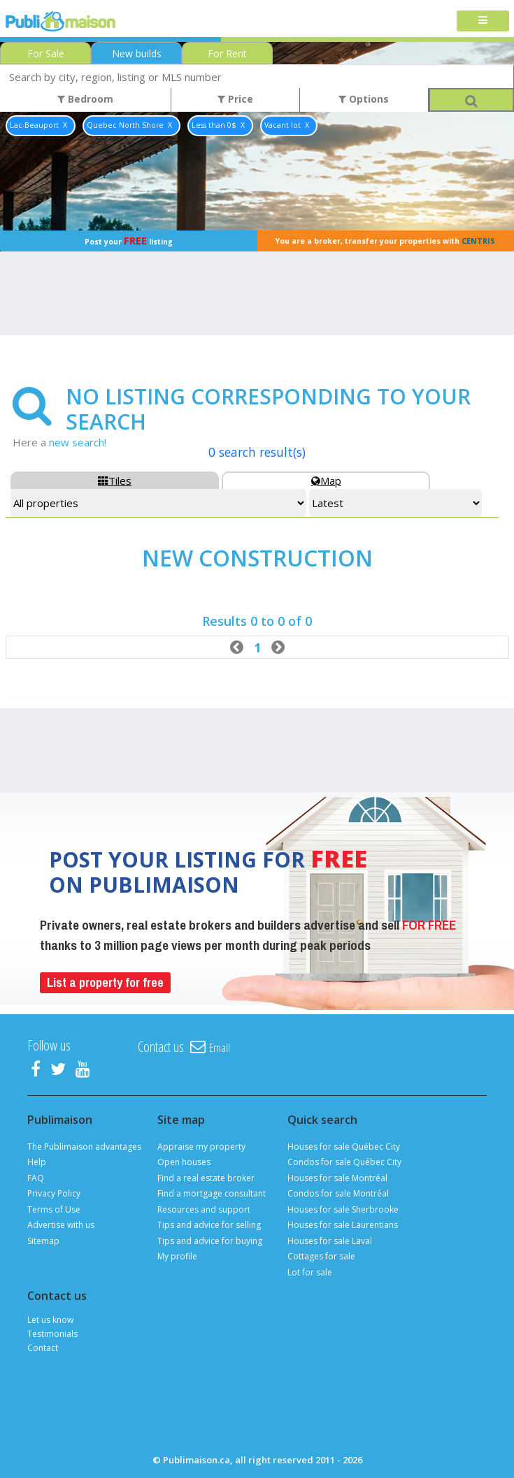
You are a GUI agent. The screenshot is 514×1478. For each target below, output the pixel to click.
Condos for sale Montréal (338, 1193)
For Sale (45, 53)
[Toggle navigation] (483, 21)
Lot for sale (309, 1272)
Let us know (50, 1320)
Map (326, 481)
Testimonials (52, 1334)
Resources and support (203, 1209)
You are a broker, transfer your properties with (385, 241)
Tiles (114, 481)
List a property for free (105, 982)
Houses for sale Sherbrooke (343, 1209)
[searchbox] (257, 76)
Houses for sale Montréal (337, 1178)
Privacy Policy (53, 1193)
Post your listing (129, 240)
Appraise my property (201, 1147)
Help (36, 1162)
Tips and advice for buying (209, 1241)
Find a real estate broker (206, 1178)
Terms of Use (53, 1209)
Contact (42, 1348)
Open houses (183, 1162)
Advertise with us (60, 1225)
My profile (177, 1256)
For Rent (227, 53)
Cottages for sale (321, 1256)
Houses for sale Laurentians (342, 1225)
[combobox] (257, 76)
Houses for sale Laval (329, 1241)
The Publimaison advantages (84, 1147)
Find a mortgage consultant (211, 1193)
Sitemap (43, 1241)
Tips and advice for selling (209, 1225)
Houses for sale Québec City (343, 1147)
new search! (77, 442)
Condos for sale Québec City (344, 1162)
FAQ (35, 1178)
